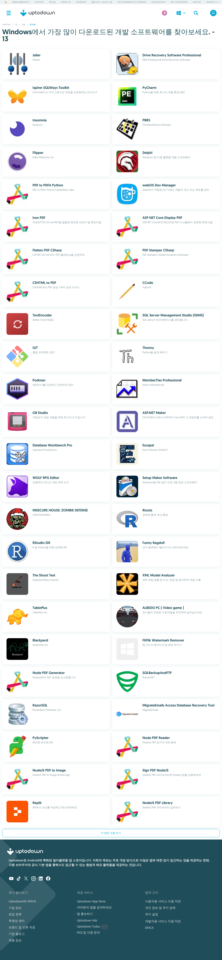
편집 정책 (15, 914)
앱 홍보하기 (85, 914)
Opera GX (66, 2)
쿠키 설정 (151, 914)
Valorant (81, 2)
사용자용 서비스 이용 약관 (163, 901)
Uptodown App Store (91, 901)
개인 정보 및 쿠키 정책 (160, 908)
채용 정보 (15, 940)
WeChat (197, 2)
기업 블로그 (17, 934)
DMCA (149, 928)
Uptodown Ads (87, 920)
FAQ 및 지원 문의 (88, 932)
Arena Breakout (20, 2)
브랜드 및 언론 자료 (22, 927)
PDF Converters (179, 2)
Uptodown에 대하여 (22, 901)
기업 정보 (15, 908)
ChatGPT (39, 2)
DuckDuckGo (158, 2)
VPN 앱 (52, 2)
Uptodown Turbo (92, 926)
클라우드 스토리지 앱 (101, 2)
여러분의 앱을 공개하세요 (94, 907)
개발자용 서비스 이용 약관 (163, 921)
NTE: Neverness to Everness (131, 2)
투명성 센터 (17, 921)
